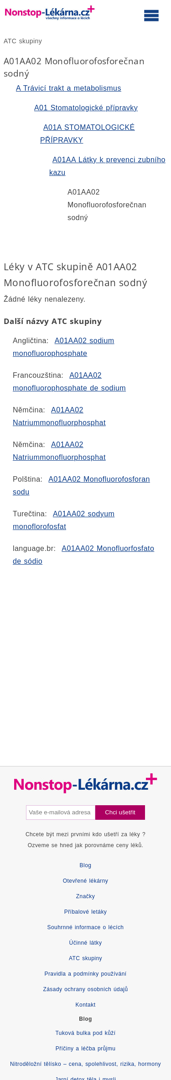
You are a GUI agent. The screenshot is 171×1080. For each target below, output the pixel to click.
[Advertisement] (85, 657)
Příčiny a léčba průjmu (86, 1048)
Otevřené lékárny (86, 881)
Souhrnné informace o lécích (85, 927)
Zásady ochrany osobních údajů (85, 989)
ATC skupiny (23, 41)
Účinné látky (85, 943)
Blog (86, 865)
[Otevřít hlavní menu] (151, 15)
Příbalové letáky (85, 912)
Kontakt (86, 1005)
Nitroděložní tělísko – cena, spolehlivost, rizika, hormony (85, 1064)
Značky (85, 896)
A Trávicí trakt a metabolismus (68, 88)
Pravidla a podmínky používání (85, 974)
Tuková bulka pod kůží (85, 1033)
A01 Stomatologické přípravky (86, 108)
